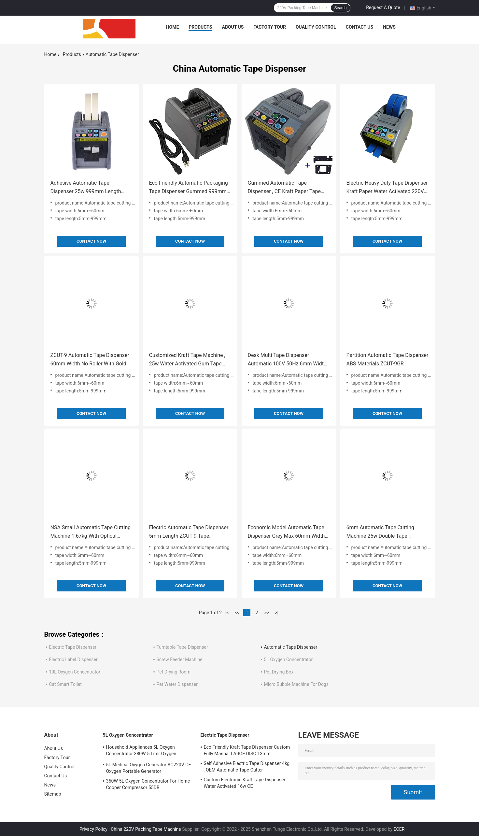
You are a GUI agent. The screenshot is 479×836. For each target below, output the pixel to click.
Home (172, 27)
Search (340, 8)
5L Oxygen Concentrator (288, 659)
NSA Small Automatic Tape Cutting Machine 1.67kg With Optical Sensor (90, 532)
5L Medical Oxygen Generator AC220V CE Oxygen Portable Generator (148, 768)
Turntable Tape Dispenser (182, 647)
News (389, 27)
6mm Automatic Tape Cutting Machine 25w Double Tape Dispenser (380, 532)
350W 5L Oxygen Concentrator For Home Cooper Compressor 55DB (148, 784)
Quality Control (316, 27)
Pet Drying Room (173, 671)
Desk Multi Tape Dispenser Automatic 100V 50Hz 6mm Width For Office (287, 360)
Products (200, 27)
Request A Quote (383, 7)
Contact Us (359, 27)
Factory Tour (269, 27)
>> (266, 612)
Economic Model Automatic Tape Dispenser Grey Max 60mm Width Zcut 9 (286, 532)
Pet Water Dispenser (177, 684)
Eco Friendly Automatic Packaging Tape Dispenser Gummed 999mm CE (188, 188)
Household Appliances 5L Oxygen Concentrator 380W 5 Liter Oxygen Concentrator (141, 751)
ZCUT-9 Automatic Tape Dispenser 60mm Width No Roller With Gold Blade (89, 360)
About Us (233, 27)
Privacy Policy (93, 829)
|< (227, 612)
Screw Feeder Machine (180, 659)
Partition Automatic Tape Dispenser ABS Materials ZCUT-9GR (387, 359)
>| (276, 612)
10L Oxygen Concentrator (75, 671)
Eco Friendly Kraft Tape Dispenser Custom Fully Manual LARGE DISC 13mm (247, 750)
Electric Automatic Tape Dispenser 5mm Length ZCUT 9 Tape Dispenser (189, 532)
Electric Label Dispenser (73, 659)
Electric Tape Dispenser (73, 647)
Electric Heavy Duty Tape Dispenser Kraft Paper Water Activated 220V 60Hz (387, 188)
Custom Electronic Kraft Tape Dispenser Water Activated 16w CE (245, 783)
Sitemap (52, 794)
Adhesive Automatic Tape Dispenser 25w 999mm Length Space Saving (85, 188)
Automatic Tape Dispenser (290, 647)
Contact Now (91, 241)
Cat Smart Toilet (65, 684)
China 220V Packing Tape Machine (146, 829)
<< (236, 612)
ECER (399, 829)
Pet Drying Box (279, 671)
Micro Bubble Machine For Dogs (296, 684)
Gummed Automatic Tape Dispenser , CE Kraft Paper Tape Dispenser (284, 188)
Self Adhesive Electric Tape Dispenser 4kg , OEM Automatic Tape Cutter (247, 766)
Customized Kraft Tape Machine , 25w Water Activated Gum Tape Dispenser (187, 360)
